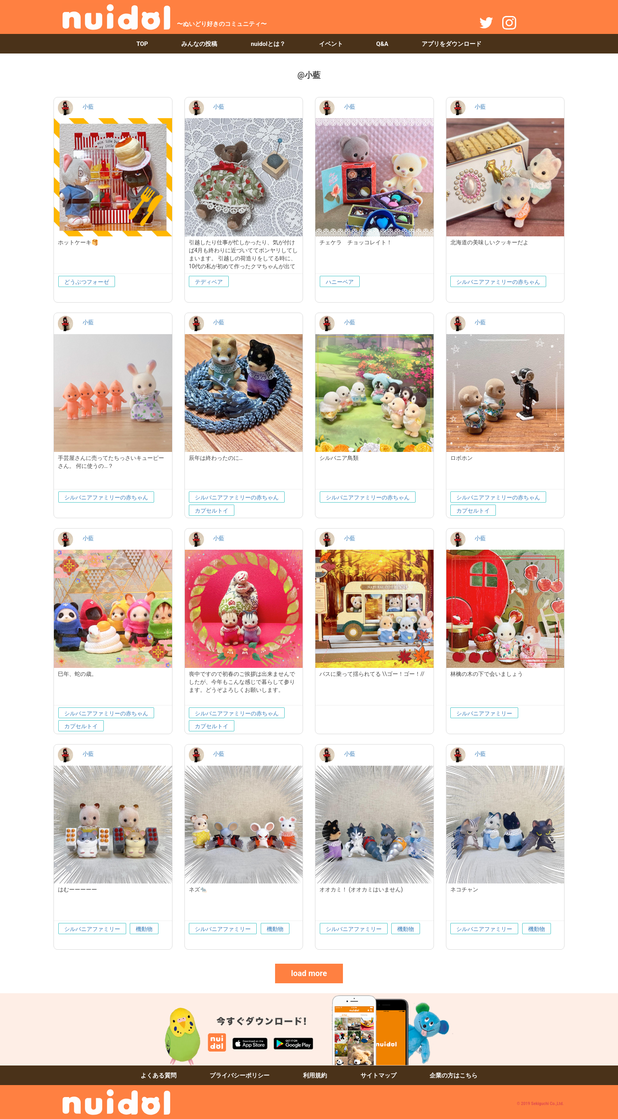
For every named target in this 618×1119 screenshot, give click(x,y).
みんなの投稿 (199, 44)
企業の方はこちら (453, 1075)
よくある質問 (158, 1075)
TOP (142, 44)
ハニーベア (340, 282)
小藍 (88, 106)
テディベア (209, 282)
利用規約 (315, 1075)
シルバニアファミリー (484, 713)
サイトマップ (378, 1075)
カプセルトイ (211, 510)
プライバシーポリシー (239, 1075)
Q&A (382, 44)
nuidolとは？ (268, 44)
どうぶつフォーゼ (86, 282)
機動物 (144, 929)
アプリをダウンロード (451, 44)
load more (309, 973)
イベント (331, 44)
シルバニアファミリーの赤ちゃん (498, 282)
